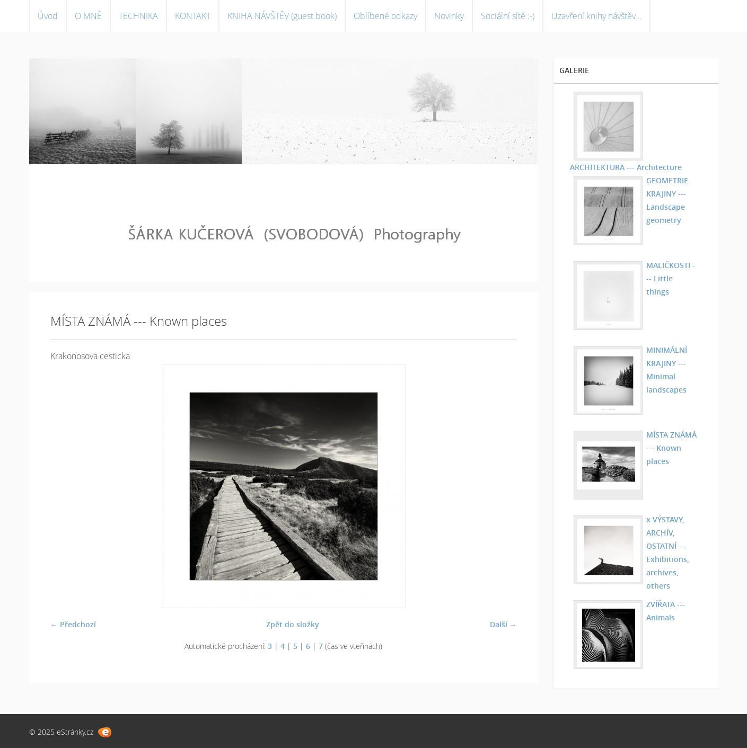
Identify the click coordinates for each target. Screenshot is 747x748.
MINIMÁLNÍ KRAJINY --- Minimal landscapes (666, 370)
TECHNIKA (138, 16)
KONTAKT (192, 16)
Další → (503, 624)
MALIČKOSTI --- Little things (670, 278)
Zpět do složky (292, 624)
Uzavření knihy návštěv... (596, 16)
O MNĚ (88, 16)
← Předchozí (73, 624)
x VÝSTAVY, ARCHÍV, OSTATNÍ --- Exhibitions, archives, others (667, 552)
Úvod (48, 16)
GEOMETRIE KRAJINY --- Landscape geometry (667, 200)
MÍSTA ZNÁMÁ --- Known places (671, 448)
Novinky (449, 16)
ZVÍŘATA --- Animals (665, 610)
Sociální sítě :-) (507, 16)
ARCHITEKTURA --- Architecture (626, 167)
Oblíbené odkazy (385, 16)
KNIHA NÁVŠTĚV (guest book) (282, 16)
